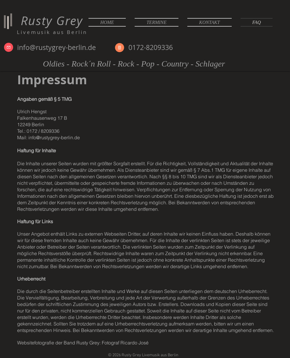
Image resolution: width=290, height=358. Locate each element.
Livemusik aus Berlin (52, 32)
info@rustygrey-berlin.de (56, 47)
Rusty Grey (50, 20)
